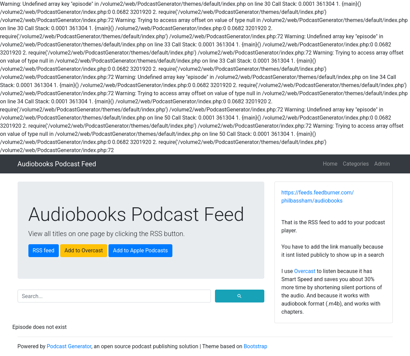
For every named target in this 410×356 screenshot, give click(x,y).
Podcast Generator (69, 346)
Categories (356, 164)
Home (330, 164)
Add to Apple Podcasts (140, 250)
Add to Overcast (84, 250)
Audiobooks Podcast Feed (57, 164)
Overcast (304, 271)
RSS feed (43, 250)
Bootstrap (255, 346)
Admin (382, 164)
